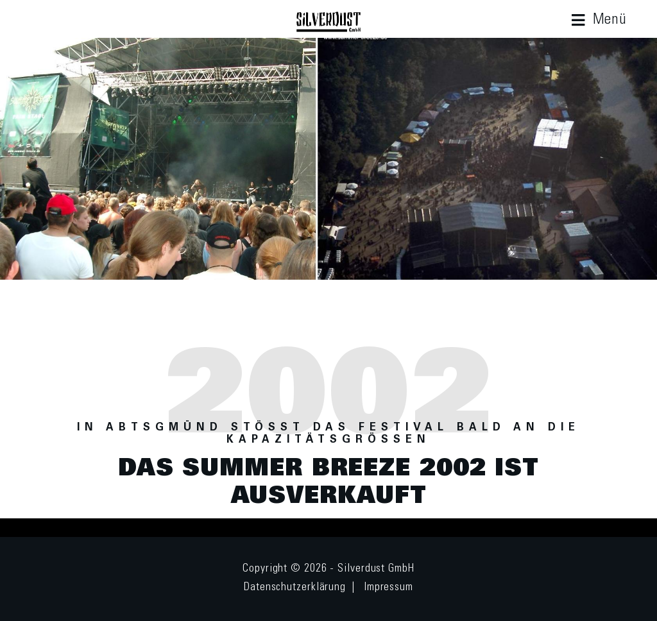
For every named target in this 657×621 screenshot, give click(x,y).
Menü (610, 20)
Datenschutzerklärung (295, 587)
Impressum (388, 587)
